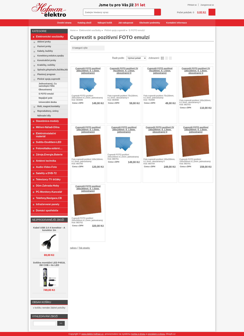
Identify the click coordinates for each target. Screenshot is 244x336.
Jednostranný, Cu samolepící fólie (48, 85)
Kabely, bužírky (45, 51)
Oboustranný (45, 89)
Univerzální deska (48, 102)
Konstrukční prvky (46, 60)
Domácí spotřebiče (47, 210)
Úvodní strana (64, 23)
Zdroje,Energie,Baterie (49, 154)
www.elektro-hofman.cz (92, 334)
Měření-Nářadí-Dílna (47, 127)
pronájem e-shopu (156, 334)
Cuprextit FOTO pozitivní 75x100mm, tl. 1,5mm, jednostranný (159, 70)
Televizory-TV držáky (48, 179)
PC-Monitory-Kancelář (49, 191)
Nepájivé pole (45, 98)
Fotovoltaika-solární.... (49, 148)
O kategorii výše (79, 48)
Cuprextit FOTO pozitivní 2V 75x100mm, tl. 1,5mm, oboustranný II (124, 70)
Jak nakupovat (125, 23)
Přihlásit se (192, 5)
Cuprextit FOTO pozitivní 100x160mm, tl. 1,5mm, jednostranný (88, 129)
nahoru (73, 248)
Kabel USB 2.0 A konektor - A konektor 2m (49, 228)
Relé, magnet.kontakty (48, 106)
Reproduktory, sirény (48, 111)
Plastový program (46, 74)
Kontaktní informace (176, 23)
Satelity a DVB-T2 (46, 173)
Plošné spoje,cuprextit (48, 79)
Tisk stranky (84, 248)
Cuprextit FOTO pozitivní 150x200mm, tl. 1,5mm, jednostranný (195, 129)
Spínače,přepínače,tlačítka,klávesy (51, 70)
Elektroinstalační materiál (46, 135)
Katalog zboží (84, 23)
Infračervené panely (47, 204)
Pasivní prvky (44, 46)
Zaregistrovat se (207, 5)
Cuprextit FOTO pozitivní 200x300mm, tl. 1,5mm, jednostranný (88, 188)
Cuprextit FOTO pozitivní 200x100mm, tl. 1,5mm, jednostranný (123, 129)
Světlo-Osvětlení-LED (48, 142)
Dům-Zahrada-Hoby (47, 185)
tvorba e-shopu (138, 334)
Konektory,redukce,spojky (50, 56)
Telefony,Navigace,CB (49, 198)
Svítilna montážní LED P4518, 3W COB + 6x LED (49, 263)
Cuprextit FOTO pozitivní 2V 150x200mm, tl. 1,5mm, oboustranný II (160, 129)
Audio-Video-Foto (46, 167)
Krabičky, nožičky (46, 65)
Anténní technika (46, 160)
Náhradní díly (44, 116)
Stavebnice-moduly (47, 121)
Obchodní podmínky (149, 23)
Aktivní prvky (44, 42)
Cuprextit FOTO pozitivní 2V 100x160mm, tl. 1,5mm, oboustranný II (196, 70)
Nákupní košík (105, 23)
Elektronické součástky (50, 36)
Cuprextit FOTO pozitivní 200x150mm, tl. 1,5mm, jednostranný (88, 70)
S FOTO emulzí (46, 94)
